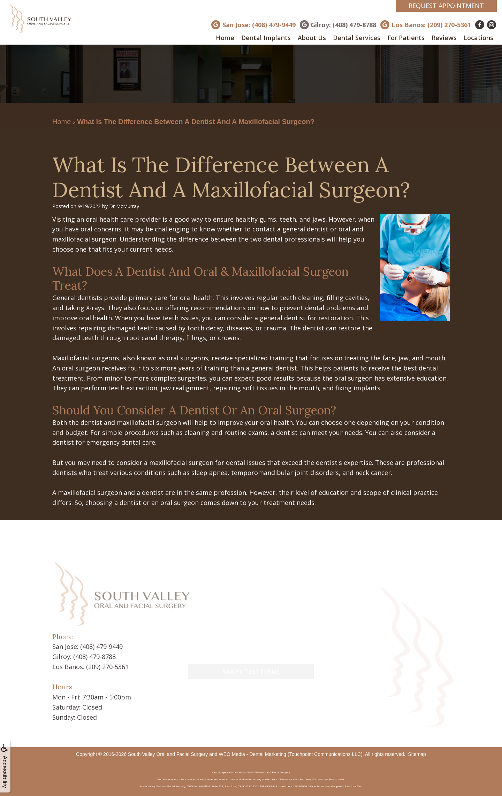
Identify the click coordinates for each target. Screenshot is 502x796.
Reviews (444, 37)
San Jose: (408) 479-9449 (259, 25)
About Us (312, 37)
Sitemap (417, 754)
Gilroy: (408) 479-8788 (343, 25)
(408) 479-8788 (94, 656)
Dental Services (356, 37)
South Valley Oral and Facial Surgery (168, 754)
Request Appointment (446, 5)
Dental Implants (266, 37)
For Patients (406, 37)
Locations (478, 37)
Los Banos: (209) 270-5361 (431, 25)
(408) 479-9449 (101, 646)
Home (225, 37)
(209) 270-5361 (107, 667)
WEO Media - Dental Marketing (252, 754)
